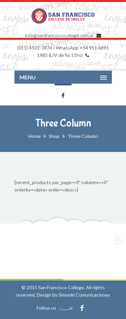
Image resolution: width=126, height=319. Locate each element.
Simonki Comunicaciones (84, 295)
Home (34, 136)
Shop (54, 136)
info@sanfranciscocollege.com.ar (59, 35)
